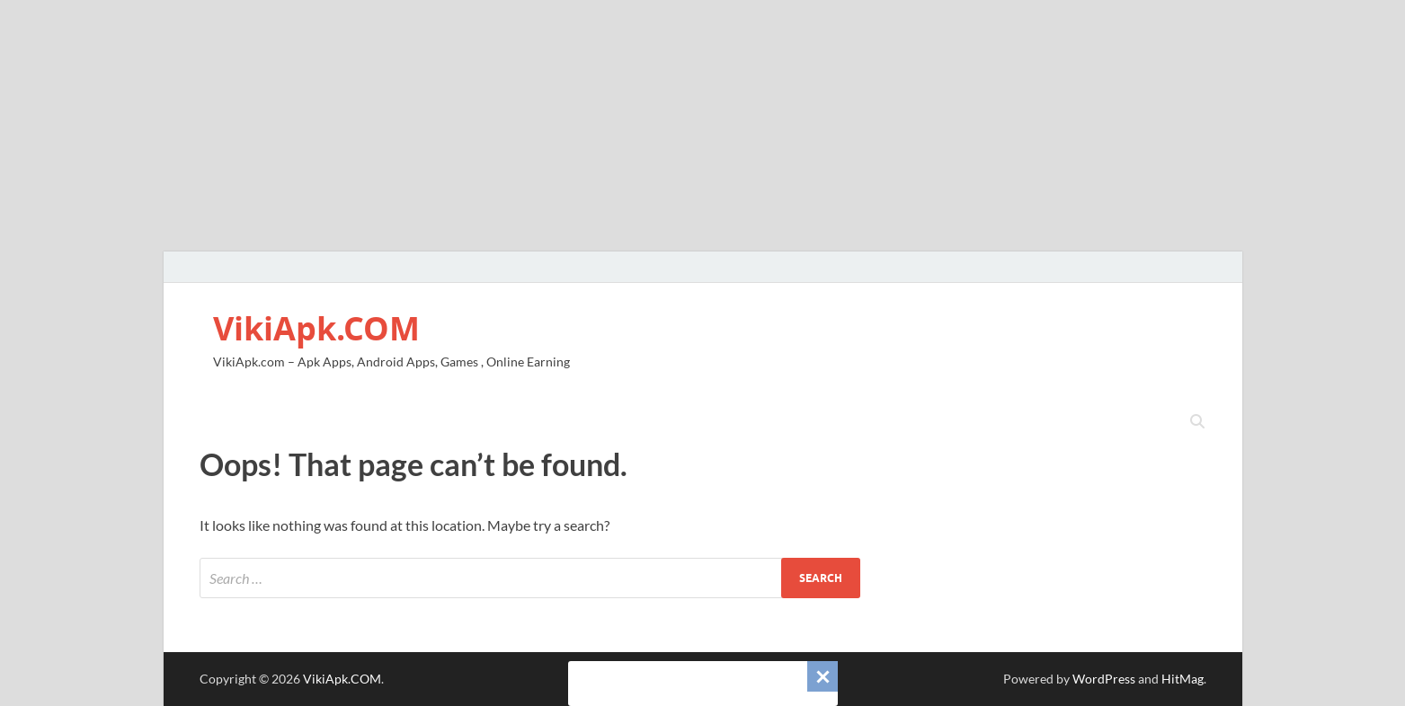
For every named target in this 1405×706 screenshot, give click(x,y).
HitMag (1182, 678)
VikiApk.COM (316, 328)
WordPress (1103, 678)
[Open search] (1197, 422)
